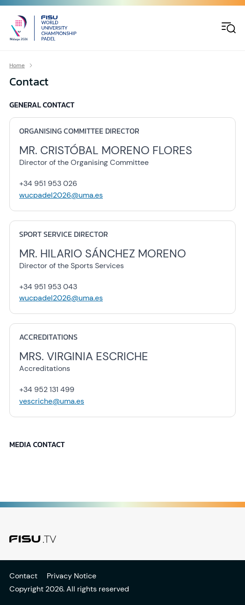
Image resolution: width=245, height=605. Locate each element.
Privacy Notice (71, 576)
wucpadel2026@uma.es (61, 195)
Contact (23, 576)
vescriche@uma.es (51, 401)
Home (17, 65)
